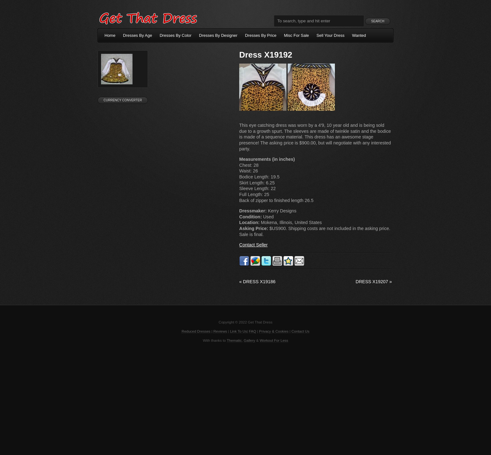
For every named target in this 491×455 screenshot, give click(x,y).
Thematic (234, 340)
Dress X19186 (257, 281)
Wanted (359, 35)
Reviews (220, 331)
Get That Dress (148, 17)
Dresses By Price (260, 35)
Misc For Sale (296, 35)
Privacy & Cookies (273, 331)
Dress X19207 (374, 281)
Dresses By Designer (218, 35)
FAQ (252, 331)
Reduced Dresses (196, 331)
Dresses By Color (175, 35)
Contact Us (300, 331)
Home (110, 35)
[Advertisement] (245, 398)
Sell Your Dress (331, 35)
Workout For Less (274, 340)
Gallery (249, 340)
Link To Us (238, 331)
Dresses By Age (137, 35)
